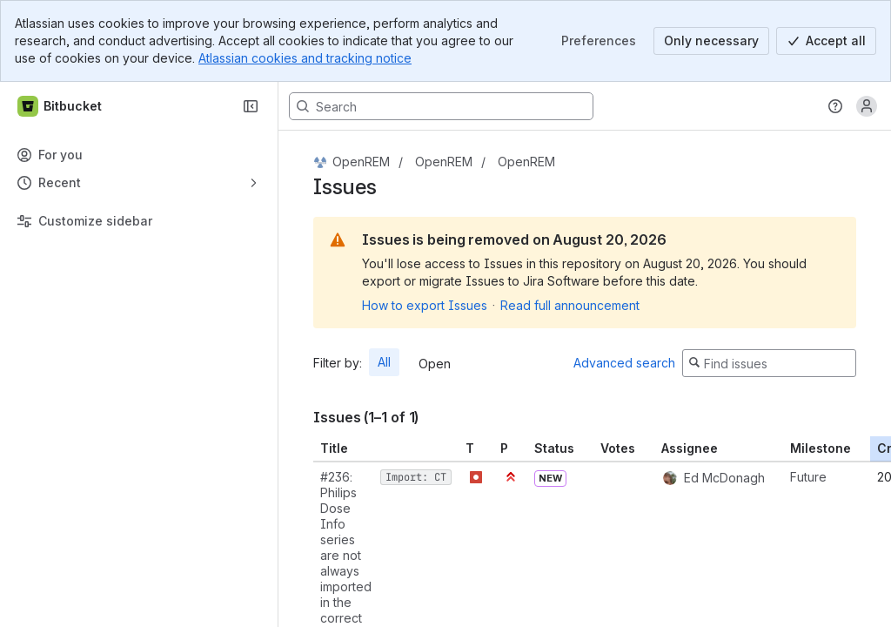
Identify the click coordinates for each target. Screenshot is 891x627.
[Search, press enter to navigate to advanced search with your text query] (441, 106)
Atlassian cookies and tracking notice (305, 58)
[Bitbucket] (60, 106)
